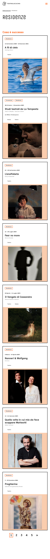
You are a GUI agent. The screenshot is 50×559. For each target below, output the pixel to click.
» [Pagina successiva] (37, 535)
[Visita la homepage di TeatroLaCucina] (11, 3)
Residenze (9, 38)
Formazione (9, 100)
